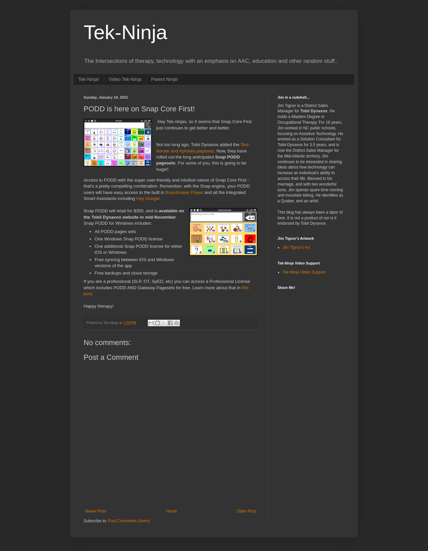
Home (171, 511)
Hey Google (148, 198)
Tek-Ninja (125, 32)
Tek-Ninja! (88, 79)
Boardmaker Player (184, 192)
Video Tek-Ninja (125, 79)
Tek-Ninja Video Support (304, 272)
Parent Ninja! (164, 79)
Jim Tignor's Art (296, 247)
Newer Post (95, 511)
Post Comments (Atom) (129, 521)
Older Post (246, 511)
